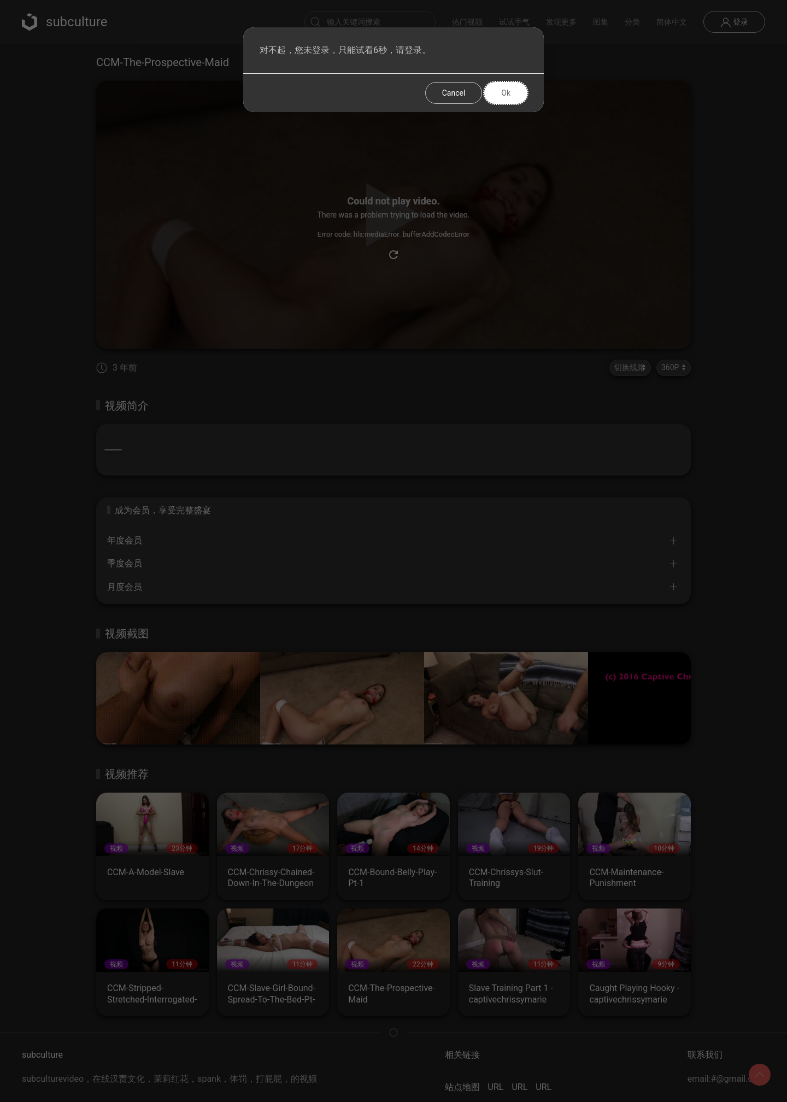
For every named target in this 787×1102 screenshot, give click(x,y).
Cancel (454, 93)
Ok (505, 93)
